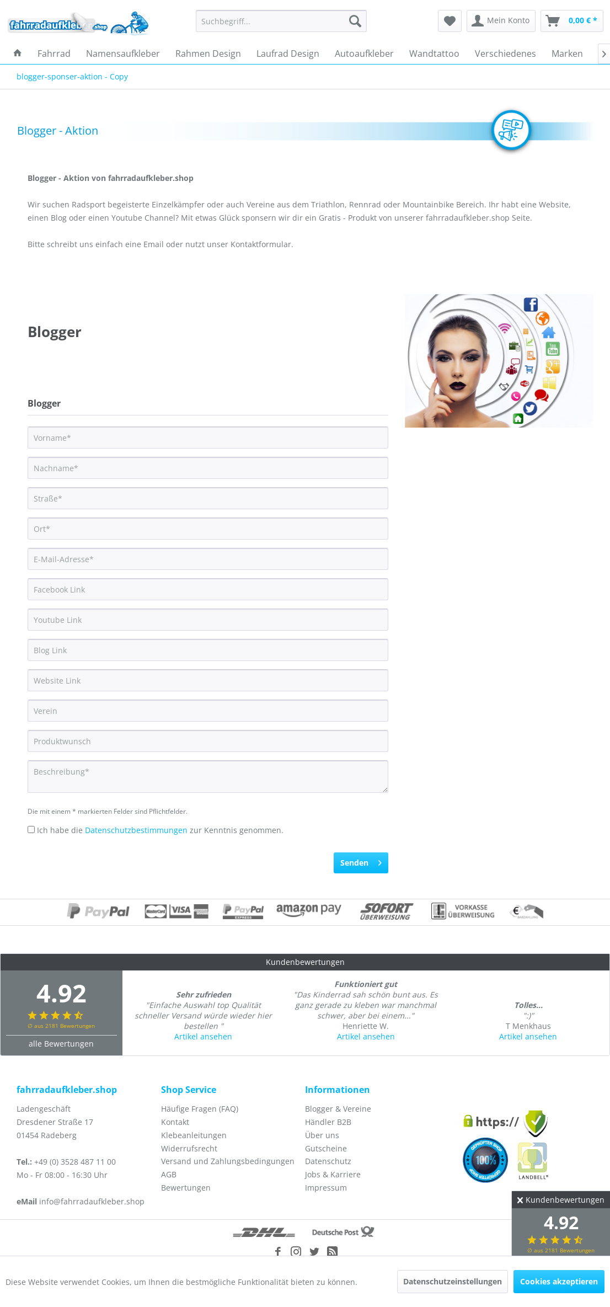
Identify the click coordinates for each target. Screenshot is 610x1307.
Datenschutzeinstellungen (452, 1281)
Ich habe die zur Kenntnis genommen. (160, 830)
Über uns (322, 1135)
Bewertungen (186, 1187)
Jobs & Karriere (333, 1174)
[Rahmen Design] (208, 53)
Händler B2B (328, 1122)
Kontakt (175, 1122)
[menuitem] (281, 21)
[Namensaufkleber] (123, 53)
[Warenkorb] (572, 21)
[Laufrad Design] (288, 53)
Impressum (326, 1187)
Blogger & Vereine (338, 1108)
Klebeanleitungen (194, 1135)
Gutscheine (326, 1148)
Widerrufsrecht (189, 1148)
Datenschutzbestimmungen (136, 830)
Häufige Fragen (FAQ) (199, 1108)
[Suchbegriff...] (281, 21)
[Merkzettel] (450, 21)
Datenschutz (328, 1161)
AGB (168, 1174)
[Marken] (567, 53)
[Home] (18, 53)
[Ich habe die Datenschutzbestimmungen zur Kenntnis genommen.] (31, 829)
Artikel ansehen (203, 1036)
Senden (361, 861)
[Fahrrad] (54, 53)
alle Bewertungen (61, 1043)
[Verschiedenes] (505, 53)
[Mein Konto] (501, 21)
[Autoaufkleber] (364, 53)
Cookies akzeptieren (559, 1281)
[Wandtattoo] (434, 53)
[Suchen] (355, 21)
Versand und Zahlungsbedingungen (228, 1161)
